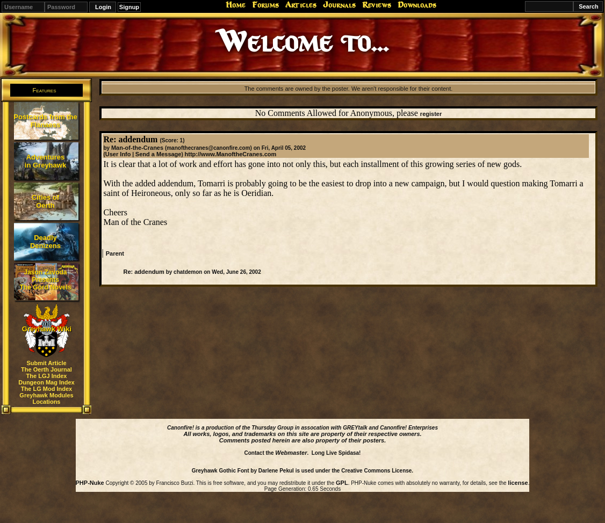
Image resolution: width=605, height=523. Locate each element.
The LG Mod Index (46, 389)
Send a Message (158, 154)
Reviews (376, 5)
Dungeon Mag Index (46, 382)
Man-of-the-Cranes (137, 147)
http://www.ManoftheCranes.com (231, 154)
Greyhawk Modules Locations (46, 398)
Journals (339, 5)
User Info (118, 154)
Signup (129, 7)
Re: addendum (143, 271)
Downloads (417, 5)
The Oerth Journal (46, 369)
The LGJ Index (46, 376)
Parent (115, 253)
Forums (265, 5)
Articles (300, 5)
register (431, 114)
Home (236, 5)
